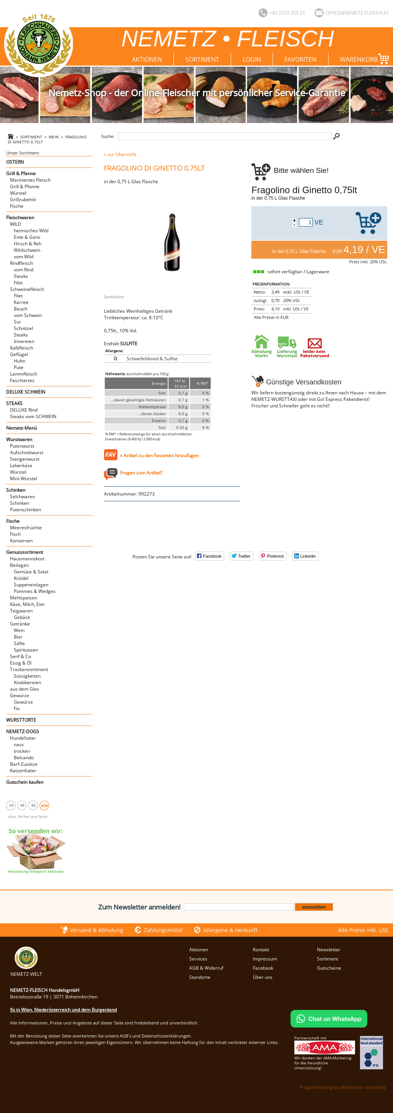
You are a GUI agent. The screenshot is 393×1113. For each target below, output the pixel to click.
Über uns (262, 977)
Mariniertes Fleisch (30, 180)
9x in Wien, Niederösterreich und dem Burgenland (63, 1009)
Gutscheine (329, 968)
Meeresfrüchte (26, 527)
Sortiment (202, 59)
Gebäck (22, 617)
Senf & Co (20, 656)
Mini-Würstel (23, 478)
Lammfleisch (23, 374)
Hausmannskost (27, 558)
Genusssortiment (24, 552)
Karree (21, 302)
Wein (54, 137)
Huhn (19, 361)
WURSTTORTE (21, 720)
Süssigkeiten (27, 676)
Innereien (24, 341)
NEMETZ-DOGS (22, 731)
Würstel (18, 193)
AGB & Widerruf (206, 968)
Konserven (21, 540)
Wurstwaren (19, 439)
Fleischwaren (20, 217)
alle (44, 805)
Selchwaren (22, 496)
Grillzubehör (23, 199)
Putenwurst (22, 446)
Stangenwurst (25, 459)
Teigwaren (21, 610)
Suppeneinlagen (31, 584)
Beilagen (19, 565)
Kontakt (261, 949)
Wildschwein (27, 250)
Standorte (199, 977)
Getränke (20, 624)
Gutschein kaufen (24, 782)
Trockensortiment (29, 669)
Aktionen (147, 59)
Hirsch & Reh (27, 243)
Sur (17, 321)
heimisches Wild (31, 230)
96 (33, 805)
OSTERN (15, 162)
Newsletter (328, 949)
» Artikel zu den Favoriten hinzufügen (159, 455)
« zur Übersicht (120, 154)
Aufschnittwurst (26, 452)
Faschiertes (22, 380)
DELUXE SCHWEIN (25, 392)
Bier (18, 637)
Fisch (15, 534)
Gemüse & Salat (31, 571)
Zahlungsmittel (163, 930)
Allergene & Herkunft (230, 930)
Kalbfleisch (21, 348)
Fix (17, 708)
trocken (22, 751)
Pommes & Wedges (35, 591)
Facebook (263, 968)
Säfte (19, 643)
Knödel (21, 578)
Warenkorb (364, 59)
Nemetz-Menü (21, 428)
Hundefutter (23, 738)
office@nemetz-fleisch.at (357, 13)
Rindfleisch (21, 263)
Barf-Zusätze (24, 764)
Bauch (20, 308)
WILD (15, 224)
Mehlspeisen (23, 597)
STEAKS (14, 403)
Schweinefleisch (27, 289)
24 (11, 805)
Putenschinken (25, 509)
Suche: (107, 136)
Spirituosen (26, 650)
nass (19, 744)
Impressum (265, 958)
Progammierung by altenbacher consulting (342, 1087)
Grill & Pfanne (21, 173)
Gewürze (19, 695)
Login (252, 59)
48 (22, 805)
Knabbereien (27, 682)
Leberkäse (21, 465)
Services (198, 958)
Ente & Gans (27, 237)
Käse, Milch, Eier (27, 604)
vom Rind (23, 269)
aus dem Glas (24, 689)
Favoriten (300, 59)
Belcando (24, 757)
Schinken (15, 490)
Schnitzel (23, 328)
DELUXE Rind (24, 410)
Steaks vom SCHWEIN (33, 416)
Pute (18, 367)
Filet (18, 282)
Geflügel (19, 354)
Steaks (21, 276)
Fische (16, 206)
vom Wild (23, 256)
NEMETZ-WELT (26, 970)
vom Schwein (28, 315)
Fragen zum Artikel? (141, 472)
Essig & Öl (20, 663)
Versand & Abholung (96, 930)
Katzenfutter (23, 770)
